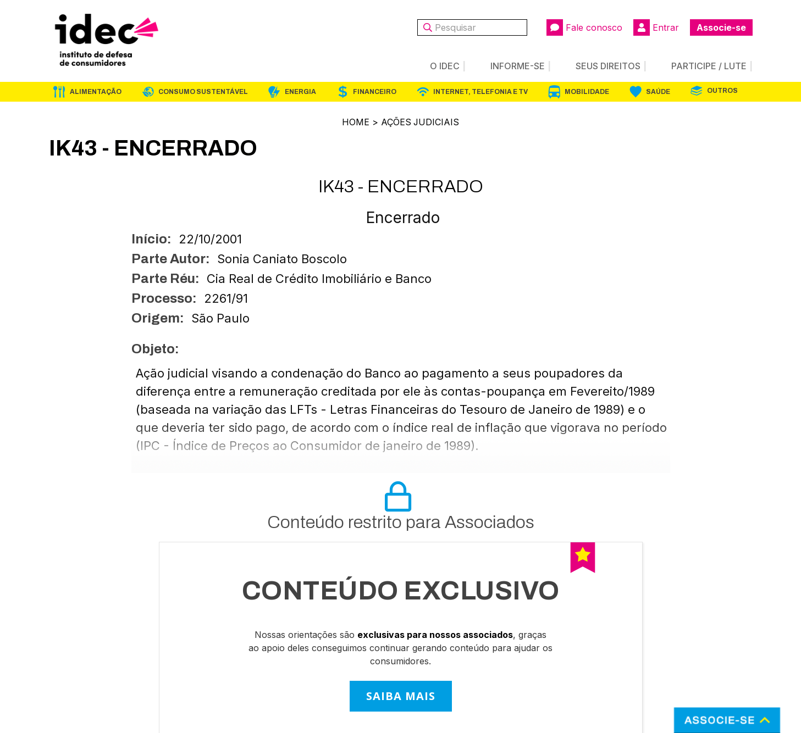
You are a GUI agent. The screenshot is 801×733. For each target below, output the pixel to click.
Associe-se (721, 27)
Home (355, 121)
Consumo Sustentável (203, 92)
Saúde (658, 92)
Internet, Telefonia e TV (480, 92)
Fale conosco (584, 27)
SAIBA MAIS (400, 695)
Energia (300, 92)
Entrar (656, 27)
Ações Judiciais (420, 121)
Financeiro (374, 92)
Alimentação (95, 92)
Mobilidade (587, 92)
